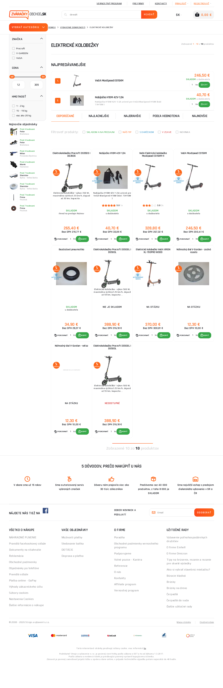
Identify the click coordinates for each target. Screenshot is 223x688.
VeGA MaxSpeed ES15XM (194, 154)
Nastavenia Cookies (21, 623)
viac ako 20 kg (23, 115)
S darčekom (147, 131)
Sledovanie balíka (73, 568)
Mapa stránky (183, 647)
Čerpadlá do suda (178, 625)
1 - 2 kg (20, 106)
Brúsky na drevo (177, 612)
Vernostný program (109, 3)
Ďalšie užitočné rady (179, 631)
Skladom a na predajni (100, 131)
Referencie (121, 590)
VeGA (19, 58)
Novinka (185, 131)
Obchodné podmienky (23, 586)
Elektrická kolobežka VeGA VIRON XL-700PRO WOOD (153, 260)
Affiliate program (125, 609)
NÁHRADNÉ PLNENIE (23, 562)
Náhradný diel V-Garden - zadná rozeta (194, 260)
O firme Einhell (176, 572)
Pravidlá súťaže (18, 599)
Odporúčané (65, 115)
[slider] (11, 76)
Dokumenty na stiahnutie (25, 574)
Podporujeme (122, 578)
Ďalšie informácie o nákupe (26, 630)
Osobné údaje (206, 647)
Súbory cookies (19, 617)
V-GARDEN (22, 53)
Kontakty (161, 3)
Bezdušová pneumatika (71, 259)
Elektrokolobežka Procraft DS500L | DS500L (112, 260)
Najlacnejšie (99, 115)
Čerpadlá (172, 619)
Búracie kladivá (176, 600)
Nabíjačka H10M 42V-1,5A (112, 154)
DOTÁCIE (67, 574)
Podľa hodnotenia (166, 115)
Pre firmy (138, 3)
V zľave (167, 131)
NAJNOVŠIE (199, 115)
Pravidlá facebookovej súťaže (27, 568)
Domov (52, 27)
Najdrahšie (132, 115)
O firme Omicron (177, 578)
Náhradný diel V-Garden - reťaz (71, 364)
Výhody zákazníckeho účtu (26, 611)
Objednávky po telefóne (24, 593)
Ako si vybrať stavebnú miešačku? (188, 594)
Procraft (20, 48)
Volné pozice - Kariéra (128, 584)
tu (145, 673)
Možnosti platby (72, 562)
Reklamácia (16, 580)
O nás (117, 596)
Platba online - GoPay (22, 605)
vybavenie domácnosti (72, 27)
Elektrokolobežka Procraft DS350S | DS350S (71, 155)
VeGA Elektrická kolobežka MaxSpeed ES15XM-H (153, 155)
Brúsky (171, 606)
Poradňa (119, 562)
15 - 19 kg (21, 110)
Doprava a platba (72, 580)
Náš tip (127, 131)
